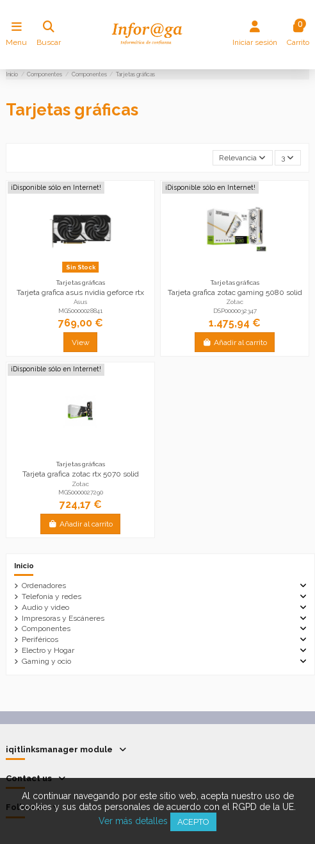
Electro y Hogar (48, 650)
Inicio (24, 565)
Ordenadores (44, 585)
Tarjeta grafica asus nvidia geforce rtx (80, 292)
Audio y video (45, 607)
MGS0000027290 (80, 492)
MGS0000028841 (80, 310)
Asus (80, 301)
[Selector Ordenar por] (243, 158)
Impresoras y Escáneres (63, 618)
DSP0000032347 (235, 310)
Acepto (193, 822)
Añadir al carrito (234, 342)
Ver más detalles (133, 821)
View (81, 342)
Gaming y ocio (46, 661)
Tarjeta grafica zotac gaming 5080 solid (235, 292)
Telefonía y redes (51, 596)
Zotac (234, 301)
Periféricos (40, 639)
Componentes (46, 628)
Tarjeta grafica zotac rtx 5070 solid (80, 473)
